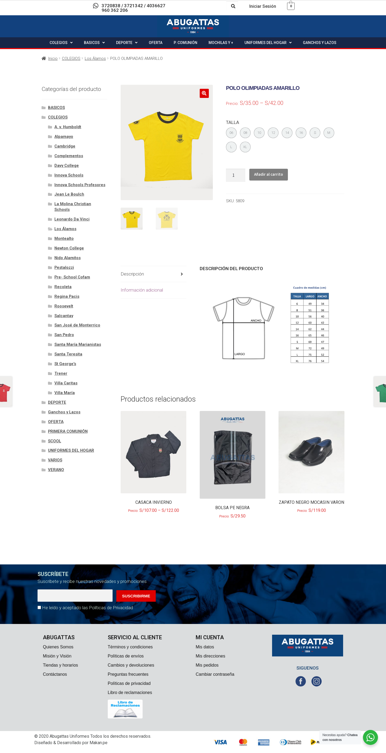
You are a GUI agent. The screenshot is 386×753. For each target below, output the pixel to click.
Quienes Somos (58, 647)
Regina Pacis (66, 296)
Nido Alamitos (67, 257)
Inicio (53, 58)
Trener (60, 373)
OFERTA (155, 43)
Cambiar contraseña (215, 674)
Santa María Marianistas (77, 344)
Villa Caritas (65, 383)
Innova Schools (68, 175)
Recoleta (63, 286)
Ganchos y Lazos (64, 412)
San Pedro (64, 334)
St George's (65, 363)
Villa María (64, 392)
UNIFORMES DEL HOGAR (268, 43)
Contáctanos (55, 674)
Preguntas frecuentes (128, 674)
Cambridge (64, 146)
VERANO (56, 469)
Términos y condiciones (130, 647)
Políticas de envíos (126, 656)
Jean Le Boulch (69, 194)
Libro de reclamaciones (130, 692)
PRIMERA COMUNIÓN (68, 431)
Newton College (69, 248)
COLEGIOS (61, 43)
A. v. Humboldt (67, 126)
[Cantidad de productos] (235, 175)
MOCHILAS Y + (221, 43)
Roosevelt (63, 306)
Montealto (64, 238)
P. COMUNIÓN (185, 43)
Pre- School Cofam (72, 277)
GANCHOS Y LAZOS (319, 43)
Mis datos (205, 647)
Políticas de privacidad (129, 683)
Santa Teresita (68, 354)
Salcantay (63, 315)
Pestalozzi (64, 267)
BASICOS (94, 43)
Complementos (68, 155)
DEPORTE (127, 43)
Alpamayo (63, 136)
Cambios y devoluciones (131, 665)
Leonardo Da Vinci (72, 219)
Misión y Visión (57, 656)
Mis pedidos (207, 665)
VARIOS (55, 460)
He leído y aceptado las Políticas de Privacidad (87, 607)
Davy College (66, 165)
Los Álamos (95, 58)
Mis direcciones (210, 656)
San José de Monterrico (77, 325)
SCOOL (54, 441)
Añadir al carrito (268, 174)
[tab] (154, 274)
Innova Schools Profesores (79, 184)
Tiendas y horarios (60, 665)
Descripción (132, 274)
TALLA (232, 122)
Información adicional (142, 290)
